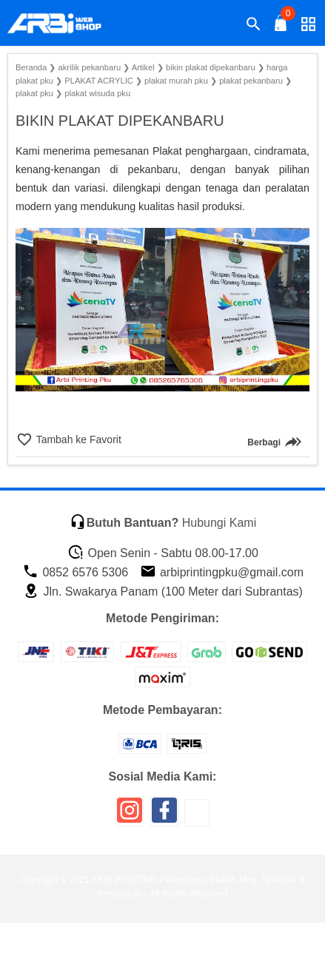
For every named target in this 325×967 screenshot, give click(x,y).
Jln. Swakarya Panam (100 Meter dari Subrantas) (163, 591)
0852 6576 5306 (75, 572)
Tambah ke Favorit (77, 439)
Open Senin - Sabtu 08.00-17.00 (162, 553)
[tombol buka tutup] (281, 27)
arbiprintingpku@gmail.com (222, 572)
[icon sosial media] (129, 815)
